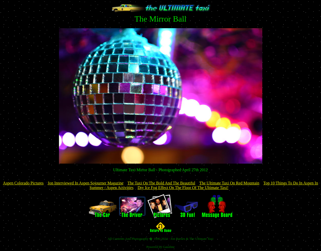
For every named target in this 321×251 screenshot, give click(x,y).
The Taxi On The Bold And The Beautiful (161, 183)
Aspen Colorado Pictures (23, 183)
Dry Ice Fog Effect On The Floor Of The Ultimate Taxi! (182, 187)
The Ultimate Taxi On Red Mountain (229, 183)
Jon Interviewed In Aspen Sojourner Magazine (86, 183)
